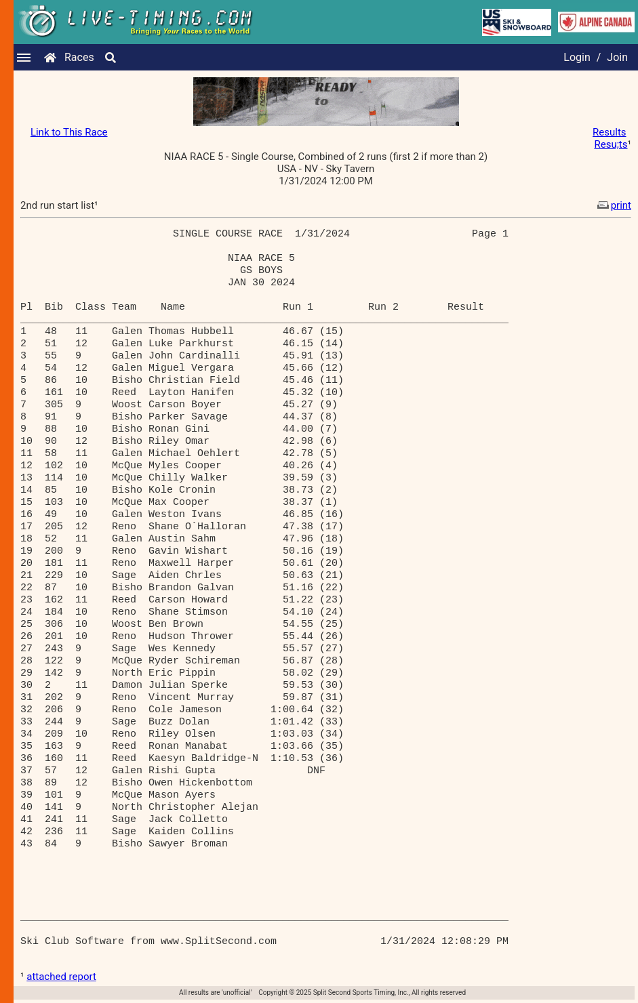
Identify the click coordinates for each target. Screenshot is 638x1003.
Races (79, 57)
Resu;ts (610, 144)
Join (617, 57)
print (613, 205)
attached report (61, 976)
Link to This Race (69, 132)
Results (609, 132)
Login (576, 57)
